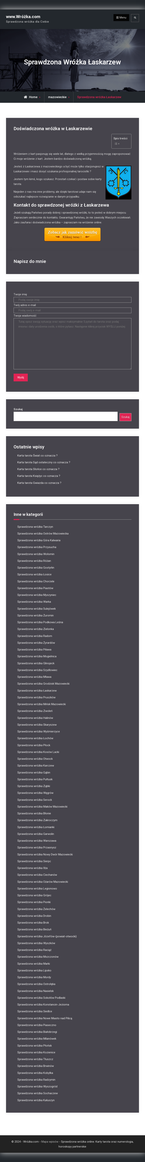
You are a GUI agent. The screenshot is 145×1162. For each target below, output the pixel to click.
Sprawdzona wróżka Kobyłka (35, 1072)
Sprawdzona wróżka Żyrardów (36, 642)
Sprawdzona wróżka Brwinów (35, 1066)
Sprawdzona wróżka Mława (34, 677)
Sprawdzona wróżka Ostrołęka (36, 984)
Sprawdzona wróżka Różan (34, 560)
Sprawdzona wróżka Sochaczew (37, 1093)
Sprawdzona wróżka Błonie (34, 813)
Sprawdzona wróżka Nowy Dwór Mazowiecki (45, 854)
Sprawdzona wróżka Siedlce (34, 1011)
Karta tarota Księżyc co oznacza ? (38, 476)
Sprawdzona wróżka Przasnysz (36, 847)
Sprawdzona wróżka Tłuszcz (35, 1059)
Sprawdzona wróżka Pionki (34, 902)
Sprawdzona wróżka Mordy (34, 977)
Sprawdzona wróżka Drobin (34, 915)
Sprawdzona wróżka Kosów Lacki (38, 752)
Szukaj (18, 409)
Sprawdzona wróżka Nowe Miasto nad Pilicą (44, 1018)
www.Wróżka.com (23, 16)
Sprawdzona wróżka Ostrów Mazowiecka (43, 533)
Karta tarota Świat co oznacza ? (37, 455)
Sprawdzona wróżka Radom (34, 635)
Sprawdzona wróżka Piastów (35, 588)
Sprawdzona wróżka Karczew (35, 765)
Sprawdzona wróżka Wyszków (36, 943)
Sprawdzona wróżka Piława (34, 649)
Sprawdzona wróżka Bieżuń (34, 929)
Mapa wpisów (49, 1141)
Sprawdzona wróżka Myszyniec (36, 595)
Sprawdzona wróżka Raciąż (34, 950)
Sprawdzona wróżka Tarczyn (35, 526)
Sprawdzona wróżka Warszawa (36, 840)
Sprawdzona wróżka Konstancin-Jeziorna (43, 1004)
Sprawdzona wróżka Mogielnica (36, 656)
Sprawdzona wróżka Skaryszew (37, 724)
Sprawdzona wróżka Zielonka (35, 629)
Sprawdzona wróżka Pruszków (36, 697)
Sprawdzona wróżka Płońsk (34, 1045)
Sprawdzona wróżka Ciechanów (37, 874)
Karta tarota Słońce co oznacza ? (38, 469)
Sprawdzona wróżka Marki (33, 963)
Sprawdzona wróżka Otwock (35, 758)
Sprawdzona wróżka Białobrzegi (37, 1032)
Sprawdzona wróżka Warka (34, 601)
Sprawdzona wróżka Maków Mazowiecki (42, 806)
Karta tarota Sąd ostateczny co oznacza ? (43, 462)
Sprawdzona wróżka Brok (33, 922)
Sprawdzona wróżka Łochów (35, 738)
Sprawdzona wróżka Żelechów (36, 909)
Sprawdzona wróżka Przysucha (36, 547)
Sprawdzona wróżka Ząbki (33, 786)
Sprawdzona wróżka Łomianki (35, 827)
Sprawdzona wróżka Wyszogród (37, 1086)
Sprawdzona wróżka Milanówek (36, 1038)
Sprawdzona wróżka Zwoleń (34, 711)
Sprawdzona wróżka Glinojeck (35, 663)
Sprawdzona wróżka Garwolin (35, 833)
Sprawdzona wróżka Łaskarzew (37, 690)
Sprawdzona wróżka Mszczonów (38, 956)
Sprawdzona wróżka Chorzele (35, 581)
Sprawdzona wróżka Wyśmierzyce (38, 731)
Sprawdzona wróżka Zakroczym (37, 820)
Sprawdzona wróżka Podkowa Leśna (40, 622)
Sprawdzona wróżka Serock (34, 799)
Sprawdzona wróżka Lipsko (34, 970)
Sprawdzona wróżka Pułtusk (34, 779)
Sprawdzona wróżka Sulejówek (36, 608)
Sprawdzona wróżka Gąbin (33, 772)
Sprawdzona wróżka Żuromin (35, 615)
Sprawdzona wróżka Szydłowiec (37, 670)
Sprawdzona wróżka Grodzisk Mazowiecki (43, 683)
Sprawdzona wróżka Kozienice (36, 1052)
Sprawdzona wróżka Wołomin (35, 554)
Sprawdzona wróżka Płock (33, 745)
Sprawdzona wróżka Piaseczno (36, 1025)
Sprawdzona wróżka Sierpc (34, 861)
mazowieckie (57, 97)
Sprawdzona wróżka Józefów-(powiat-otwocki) (47, 936)
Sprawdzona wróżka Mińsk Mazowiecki (41, 704)
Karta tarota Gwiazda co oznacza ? (39, 482)
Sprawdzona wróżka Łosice (34, 574)
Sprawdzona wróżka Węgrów (35, 793)
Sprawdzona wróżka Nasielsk (35, 991)
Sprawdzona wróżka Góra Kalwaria (38, 540)
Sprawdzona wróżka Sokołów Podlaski (41, 997)
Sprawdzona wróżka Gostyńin (35, 567)
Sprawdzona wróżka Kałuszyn (36, 1100)
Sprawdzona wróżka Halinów (35, 717)
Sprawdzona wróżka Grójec (34, 895)
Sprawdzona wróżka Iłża (32, 868)
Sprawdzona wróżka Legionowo (37, 888)
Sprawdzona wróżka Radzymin (36, 1079)
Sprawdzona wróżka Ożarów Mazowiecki (42, 881)
